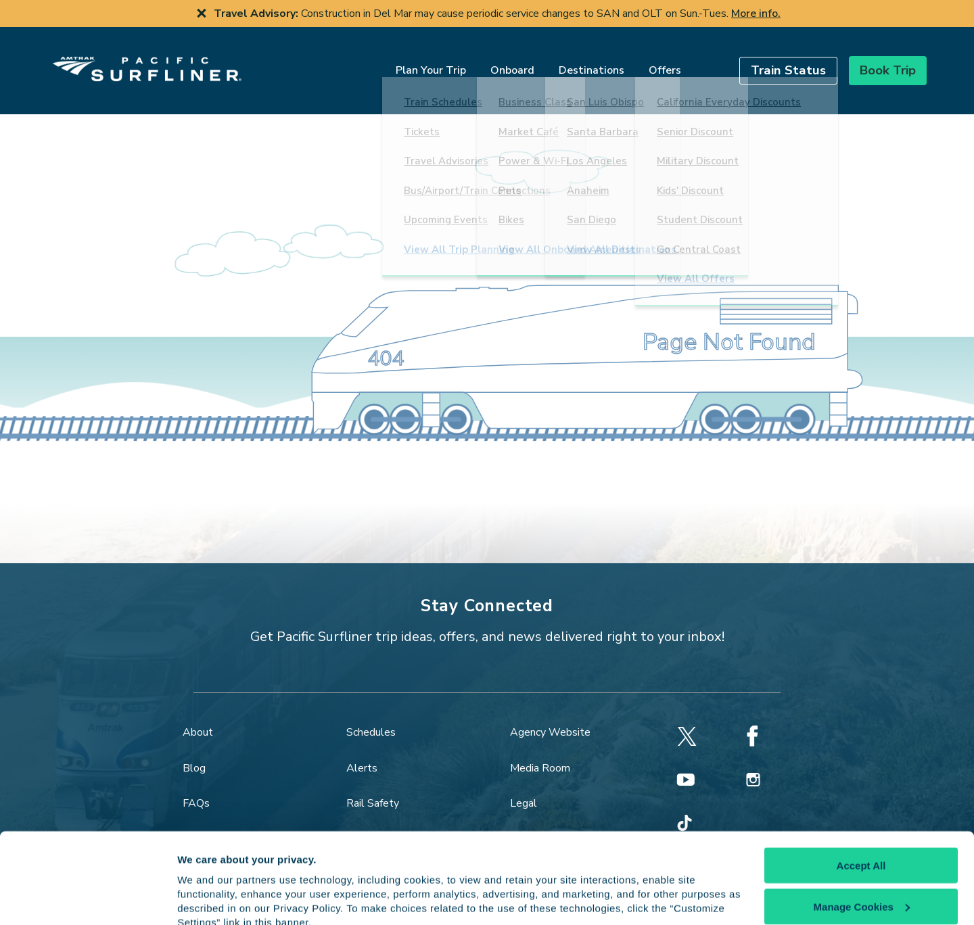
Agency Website (550, 715)
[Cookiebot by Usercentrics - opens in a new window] (87, 898)
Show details (208, 898)
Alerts (361, 750)
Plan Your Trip (405, 62)
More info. (756, 13)
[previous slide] (22, 13)
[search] (680, 62)
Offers (639, 62)
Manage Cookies (862, 846)
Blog (194, 750)
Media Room (540, 750)
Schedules (371, 715)
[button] (763, 62)
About (198, 715)
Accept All (861, 805)
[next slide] (952, 13)
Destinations (566, 62)
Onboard (487, 62)
